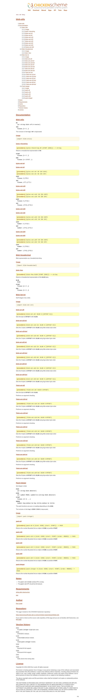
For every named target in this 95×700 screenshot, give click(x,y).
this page (18, 622)
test (17, 597)
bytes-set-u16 (29, 37)
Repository (22, 106)
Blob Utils (25, 27)
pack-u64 (28, 96)
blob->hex (28, 53)
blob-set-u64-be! (30, 70)
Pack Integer (26, 86)
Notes (20, 100)
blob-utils (21, 23)
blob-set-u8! (28, 59)
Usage (27, 29)
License (21, 110)
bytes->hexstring (30, 31)
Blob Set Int (25, 55)
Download (36, 10)
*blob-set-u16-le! (31, 74)
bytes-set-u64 (29, 45)
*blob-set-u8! (29, 72)
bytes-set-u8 (28, 33)
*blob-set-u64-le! (31, 82)
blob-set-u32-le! (29, 64)
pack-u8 (27, 90)
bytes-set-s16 (29, 39)
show (17, 14)
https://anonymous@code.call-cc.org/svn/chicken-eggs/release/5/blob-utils (37, 617)
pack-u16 (28, 92)
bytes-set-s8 (28, 35)
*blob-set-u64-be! (31, 84)
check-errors (26, 594)
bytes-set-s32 (29, 43)
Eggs (49, 10)
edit (20, 14)
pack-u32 (28, 94)
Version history (23, 108)
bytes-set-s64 (30, 47)
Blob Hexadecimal (27, 49)
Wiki (29, 10)
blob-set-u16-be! (30, 63)
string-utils (19, 594)
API (55, 10)
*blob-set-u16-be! (31, 76)
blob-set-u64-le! (29, 68)
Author (21, 104)
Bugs (65, 10)
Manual (43, 10)
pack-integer (28, 98)
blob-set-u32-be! (30, 66)
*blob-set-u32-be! (31, 80)
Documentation (23, 25)
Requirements (23, 102)
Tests (60, 10)
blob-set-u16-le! (29, 61)
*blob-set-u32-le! (31, 78)
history (23, 14)
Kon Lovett (19, 606)
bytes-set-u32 (29, 41)
